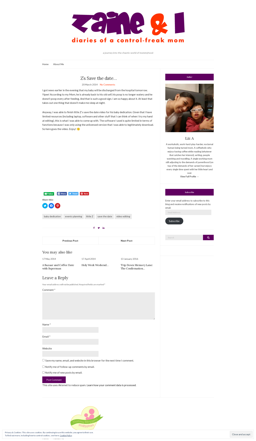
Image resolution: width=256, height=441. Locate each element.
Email (46, 336)
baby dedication (52, 216)
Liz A (189, 138)
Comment (48, 289)
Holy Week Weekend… (95, 265)
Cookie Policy (66, 435)
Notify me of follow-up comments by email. (69, 366)
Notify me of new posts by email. (63, 372)
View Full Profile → (189, 176)
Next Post (127, 240)
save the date (105, 216)
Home (45, 64)
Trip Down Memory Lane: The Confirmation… (137, 266)
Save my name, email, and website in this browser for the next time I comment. (89, 360)
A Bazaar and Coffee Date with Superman (58, 266)
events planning (73, 216)
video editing (123, 216)
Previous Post (70, 240)
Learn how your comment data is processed (111, 385)
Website (47, 348)
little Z (89, 216)
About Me (58, 64)
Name (46, 324)
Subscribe (174, 221)
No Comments (107, 84)
